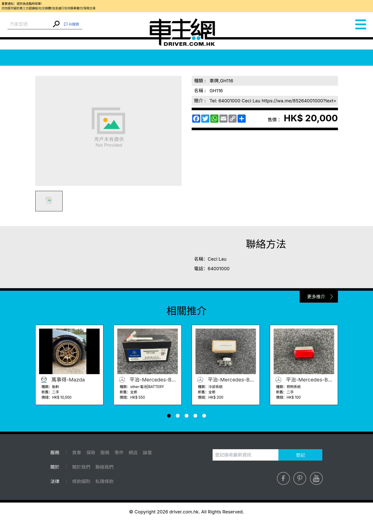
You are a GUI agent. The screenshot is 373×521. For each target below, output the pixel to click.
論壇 (147, 452)
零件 (119, 452)
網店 (133, 452)
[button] (169, 416)
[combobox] (30, 24)
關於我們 (81, 467)
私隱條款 (104, 481)
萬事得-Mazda (62, 380)
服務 (104, 452)
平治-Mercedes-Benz (147, 380)
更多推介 (316, 296)
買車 (76, 452)
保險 (90, 452)
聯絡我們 (104, 467)
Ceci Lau (217, 259)
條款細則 (81, 481)
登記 (300, 455)
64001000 (219, 268)
